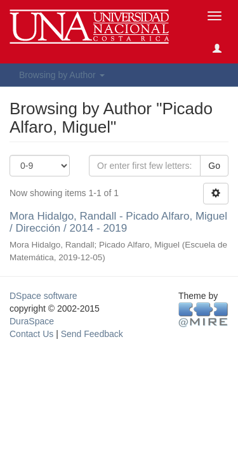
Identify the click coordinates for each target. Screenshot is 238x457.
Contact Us (31, 334)
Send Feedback (92, 334)
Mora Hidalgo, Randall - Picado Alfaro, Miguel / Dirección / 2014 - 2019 (118, 222)
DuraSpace (32, 321)
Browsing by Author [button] (62, 75)
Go (214, 166)
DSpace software (43, 296)
